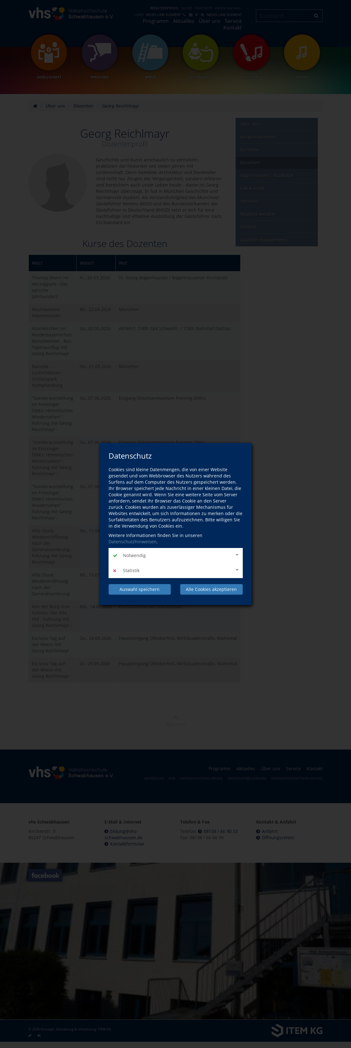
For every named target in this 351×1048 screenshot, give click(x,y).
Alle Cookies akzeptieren (211, 589)
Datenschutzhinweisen (132, 542)
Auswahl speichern (140, 589)
